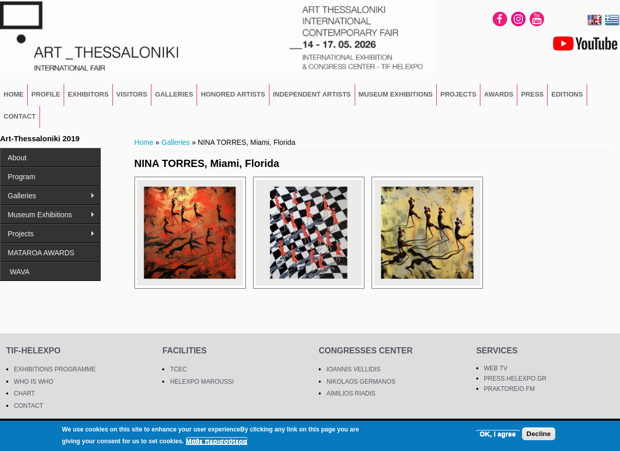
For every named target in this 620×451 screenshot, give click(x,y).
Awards (498, 94)
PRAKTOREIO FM (509, 388)
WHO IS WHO (33, 381)
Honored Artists (233, 94)
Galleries (176, 142)
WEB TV (496, 368)
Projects (458, 94)
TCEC (178, 369)
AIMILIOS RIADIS (350, 393)
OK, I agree (498, 434)
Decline (539, 434)
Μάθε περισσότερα (216, 441)
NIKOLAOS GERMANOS (361, 381)
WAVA (19, 272)
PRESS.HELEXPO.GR (515, 378)
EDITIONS (567, 94)
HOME (14, 94)
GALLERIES (174, 94)
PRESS (532, 94)
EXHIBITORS (88, 94)
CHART (24, 393)
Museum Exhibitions (396, 94)
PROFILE (45, 94)
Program (21, 177)
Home (143, 142)
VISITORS (132, 94)
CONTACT (20, 116)
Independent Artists (312, 94)
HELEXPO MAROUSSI (202, 381)
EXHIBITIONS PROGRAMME (54, 369)
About (17, 158)
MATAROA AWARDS (41, 253)
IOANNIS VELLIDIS (353, 369)
